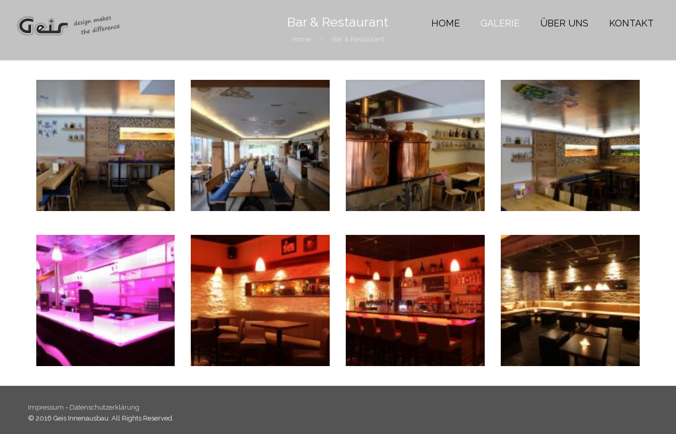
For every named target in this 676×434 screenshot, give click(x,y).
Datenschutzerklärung (104, 407)
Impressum (46, 407)
